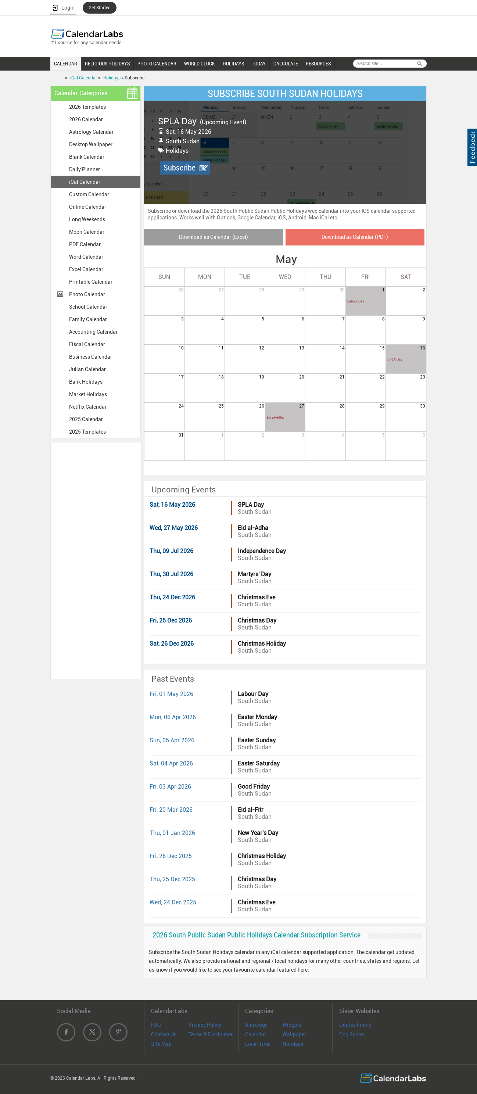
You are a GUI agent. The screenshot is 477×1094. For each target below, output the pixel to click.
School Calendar (88, 307)
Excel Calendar (86, 269)
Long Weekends (87, 219)
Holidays (112, 77)
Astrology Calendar (91, 132)
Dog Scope (351, 1034)
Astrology (256, 1025)
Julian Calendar (87, 369)
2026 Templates (87, 107)
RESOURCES (318, 64)
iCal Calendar (83, 77)
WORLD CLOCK (199, 64)
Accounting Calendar (93, 332)
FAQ (156, 1025)
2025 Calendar (86, 419)
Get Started (100, 7)
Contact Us (163, 1034)
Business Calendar (90, 357)
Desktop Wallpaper (90, 144)
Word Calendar (86, 257)
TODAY (259, 64)
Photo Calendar (87, 294)
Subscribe (180, 167)
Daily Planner (84, 169)
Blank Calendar (86, 157)
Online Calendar (87, 207)
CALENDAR (65, 64)
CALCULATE (285, 64)
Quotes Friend (355, 1025)
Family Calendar (88, 319)
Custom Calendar (89, 194)
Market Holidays (88, 394)
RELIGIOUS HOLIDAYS (107, 64)
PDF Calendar (85, 244)
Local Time (257, 1044)
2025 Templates (87, 432)
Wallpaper (294, 1034)
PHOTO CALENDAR (156, 64)
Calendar (255, 1034)
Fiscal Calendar (87, 344)
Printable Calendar (90, 282)
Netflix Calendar (88, 407)
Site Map (161, 1044)
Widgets (292, 1025)
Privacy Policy (205, 1025)
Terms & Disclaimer (211, 1034)
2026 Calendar (86, 119)
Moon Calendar (86, 232)
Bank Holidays (86, 382)
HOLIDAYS (233, 64)
